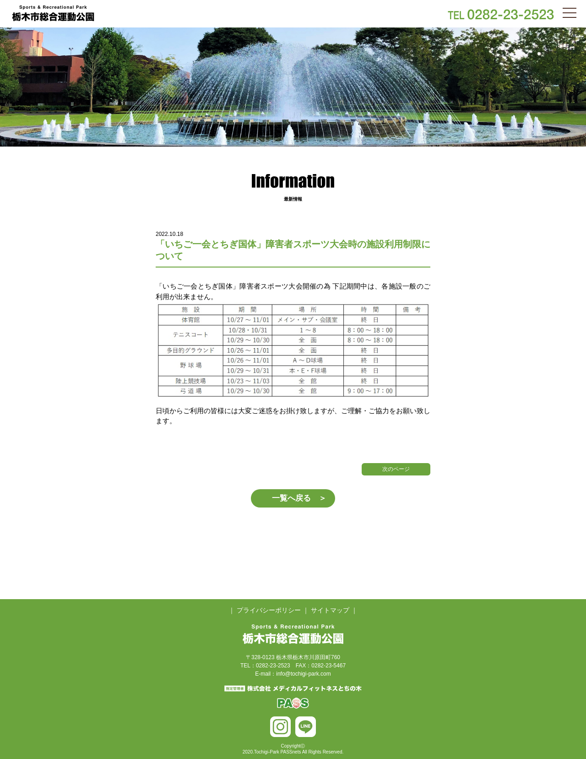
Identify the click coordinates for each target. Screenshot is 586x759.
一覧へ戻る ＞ (299, 498)
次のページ (396, 469)
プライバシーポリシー (269, 610)
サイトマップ (330, 610)
